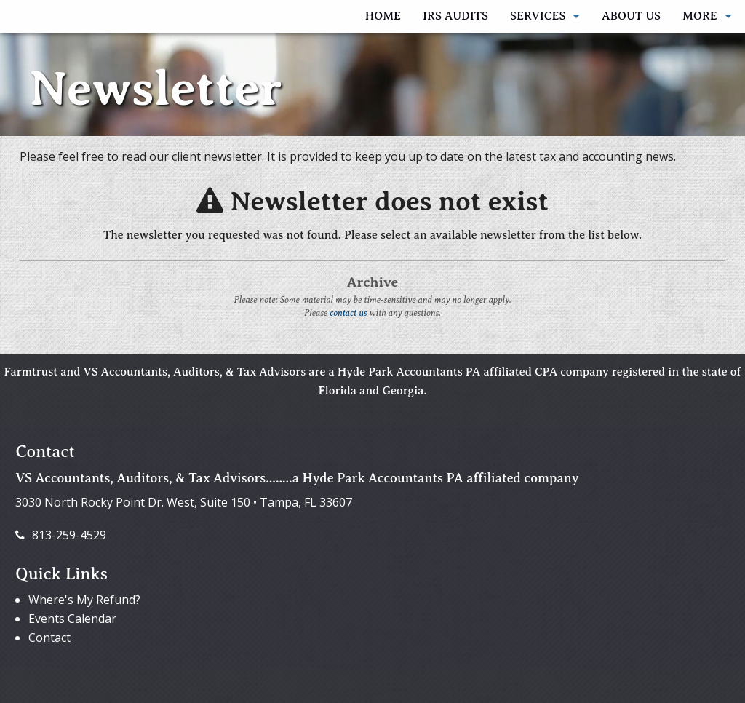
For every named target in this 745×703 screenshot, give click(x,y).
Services (537, 16)
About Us (631, 16)
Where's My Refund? (84, 600)
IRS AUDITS (455, 16)
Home (383, 16)
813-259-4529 (60, 535)
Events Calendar (72, 619)
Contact (49, 637)
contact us (348, 313)
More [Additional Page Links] (699, 16)
